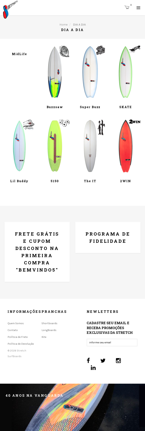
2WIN (125, 181)
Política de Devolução (21, 343)
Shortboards (49, 323)
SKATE (125, 107)
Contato (13, 330)
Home (63, 24)
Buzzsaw (55, 107)
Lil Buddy (19, 181)
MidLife (19, 54)
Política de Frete (18, 337)
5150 (55, 181)
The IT (90, 181)
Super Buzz (90, 107)
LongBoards (49, 330)
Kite (44, 337)
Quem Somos (16, 323)
